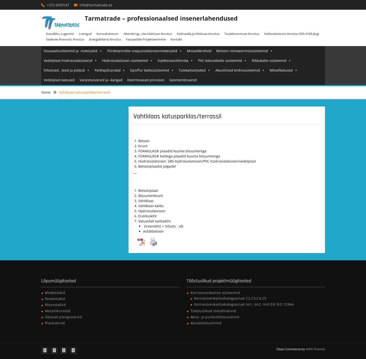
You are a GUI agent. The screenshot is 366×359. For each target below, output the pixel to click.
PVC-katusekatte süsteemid (222, 60)
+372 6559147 (58, 5)
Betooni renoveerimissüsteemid (244, 51)
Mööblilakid (55, 292)
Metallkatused (284, 70)
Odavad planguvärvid (63, 317)
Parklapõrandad (110, 70)
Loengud (85, 34)
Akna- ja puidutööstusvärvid (214, 317)
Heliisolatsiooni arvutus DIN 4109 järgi (291, 34)
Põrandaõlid (55, 304)
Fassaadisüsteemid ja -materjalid (73, 51)
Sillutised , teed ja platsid (67, 70)
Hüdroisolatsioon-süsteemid (127, 60)
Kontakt (176, 39)
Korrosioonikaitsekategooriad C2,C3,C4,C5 (230, 298)
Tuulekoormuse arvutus (241, 34)
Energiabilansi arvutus (105, 39)
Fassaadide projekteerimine (146, 39)
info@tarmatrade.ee (96, 5)
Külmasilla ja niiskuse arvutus (198, 34)
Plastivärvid (55, 323)
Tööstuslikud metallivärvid (213, 311)
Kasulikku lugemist (60, 34)
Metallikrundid (58, 311)
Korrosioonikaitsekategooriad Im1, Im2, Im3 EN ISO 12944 (244, 304)
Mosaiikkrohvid (199, 51)
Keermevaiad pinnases (145, 80)
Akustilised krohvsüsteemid (240, 70)
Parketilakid (55, 298)
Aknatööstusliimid (206, 323)
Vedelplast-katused (59, 80)
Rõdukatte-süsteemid (271, 60)
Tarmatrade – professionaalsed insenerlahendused (161, 18)
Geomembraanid (183, 80)
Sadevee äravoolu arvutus (65, 39)
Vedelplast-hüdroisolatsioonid (70, 60)
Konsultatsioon (108, 34)
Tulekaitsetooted (195, 70)
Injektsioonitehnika (175, 60)
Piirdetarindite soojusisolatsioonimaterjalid (144, 51)
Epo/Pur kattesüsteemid (152, 70)
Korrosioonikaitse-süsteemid (215, 292)
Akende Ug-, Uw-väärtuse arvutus (147, 34)
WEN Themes (315, 349)
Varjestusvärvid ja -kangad (101, 80)
